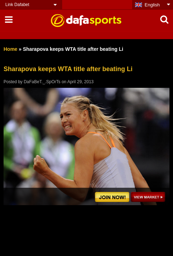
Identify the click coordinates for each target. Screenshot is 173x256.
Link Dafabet (17, 4)
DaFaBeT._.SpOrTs (42, 81)
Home (10, 49)
